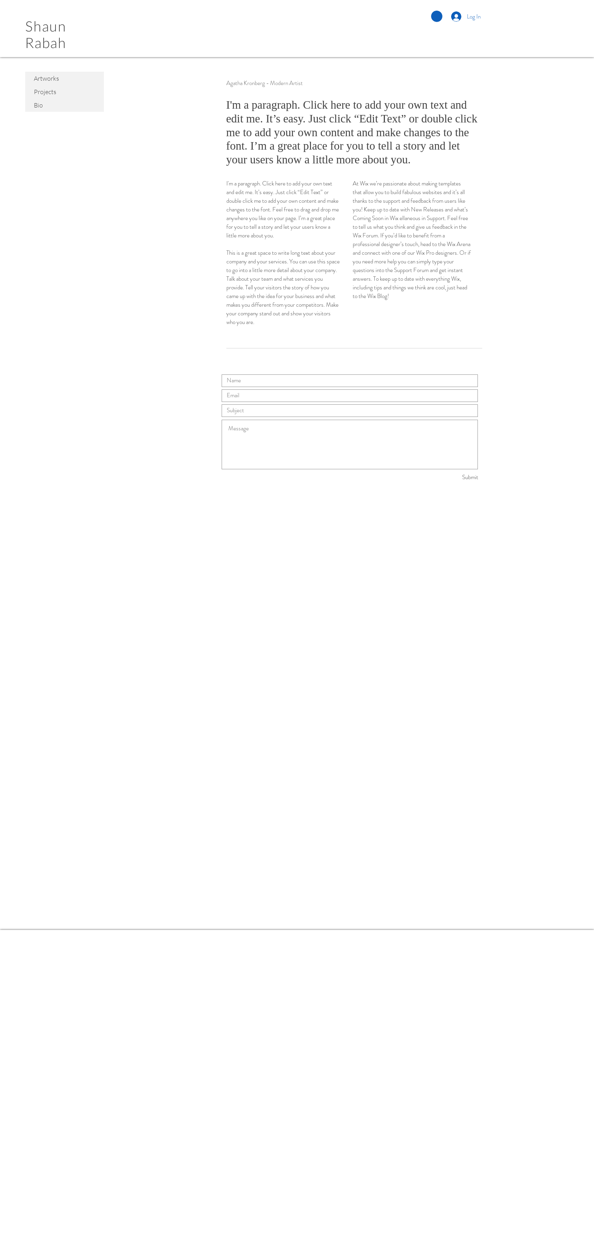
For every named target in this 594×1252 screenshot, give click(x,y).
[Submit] (450, 477)
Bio (38, 105)
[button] (436, 16)
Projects (45, 92)
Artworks (46, 78)
